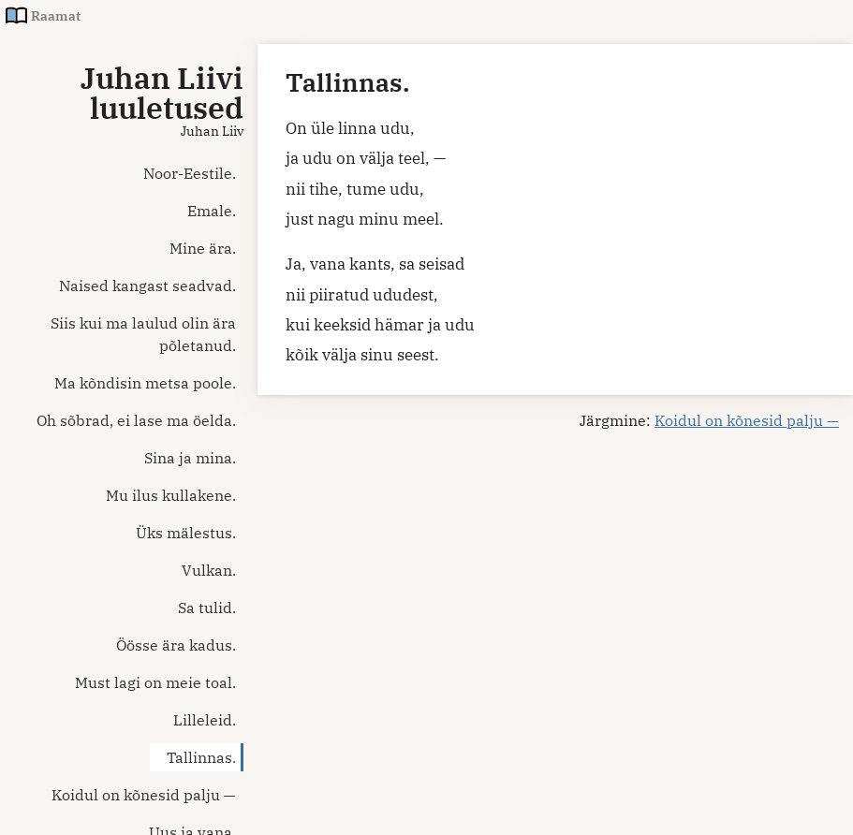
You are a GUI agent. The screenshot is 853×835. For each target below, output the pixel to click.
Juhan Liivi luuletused (162, 92)
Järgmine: (709, 420)
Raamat (56, 15)
